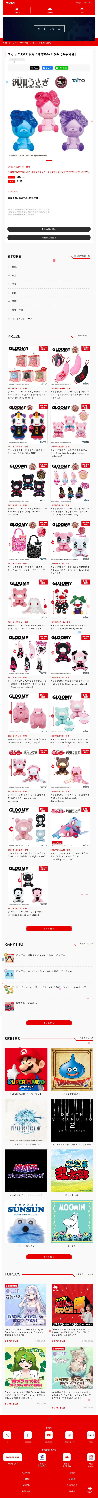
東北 (14, 267)
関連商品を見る (49, 237)
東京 (14, 275)
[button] (49, 160)
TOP (5, 43)
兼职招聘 (26, 1485)
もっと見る (49, 928)
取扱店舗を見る (49, 229)
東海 (14, 292)
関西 (14, 301)
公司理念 (26, 1479)
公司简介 (78, 3)
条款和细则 (26, 1491)
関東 (14, 284)
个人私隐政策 (72, 1485)
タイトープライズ (20, 43)
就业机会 (72, 1479)
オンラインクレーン (22, 318)
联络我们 (72, 1491)
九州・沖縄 (17, 310)
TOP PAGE (26, 1473)
